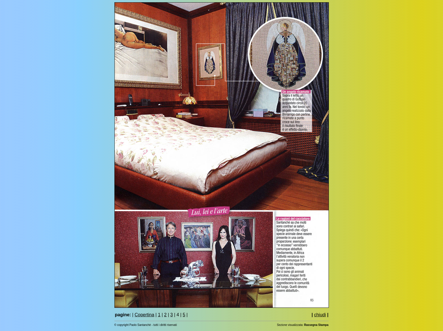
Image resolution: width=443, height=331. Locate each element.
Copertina (144, 314)
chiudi (320, 314)
